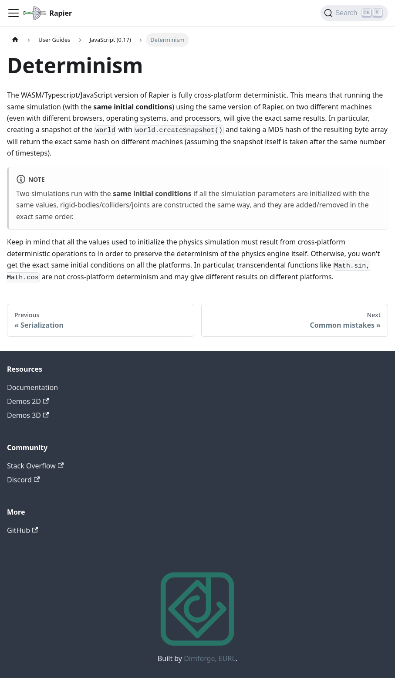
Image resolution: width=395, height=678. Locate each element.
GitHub (22, 530)
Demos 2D (28, 401)
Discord (23, 480)
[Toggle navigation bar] (13, 13)
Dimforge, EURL (210, 658)
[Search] (354, 13)
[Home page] (15, 40)
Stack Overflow (35, 466)
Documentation (32, 387)
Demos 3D (28, 415)
